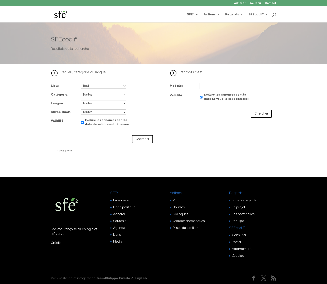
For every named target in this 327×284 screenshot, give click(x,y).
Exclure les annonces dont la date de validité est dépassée (107, 122)
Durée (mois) (61, 112)
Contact (270, 3)
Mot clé (176, 86)
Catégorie (59, 94)
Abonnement (241, 249)
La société (120, 200)
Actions (210, 14)
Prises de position (186, 228)
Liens (117, 235)
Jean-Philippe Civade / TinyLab (121, 278)
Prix (175, 200)
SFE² (190, 14)
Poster (236, 242)
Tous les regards (244, 200)
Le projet (238, 207)
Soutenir (255, 3)
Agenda (119, 228)
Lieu (54, 86)
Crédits (56, 243)
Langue (57, 103)
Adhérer (240, 3)
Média (117, 241)
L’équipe (238, 221)
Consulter (239, 235)
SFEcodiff (256, 14)
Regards (232, 14)
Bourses (179, 207)
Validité (57, 121)
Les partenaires (243, 214)
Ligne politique (124, 207)
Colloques (180, 214)
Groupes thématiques (189, 221)
